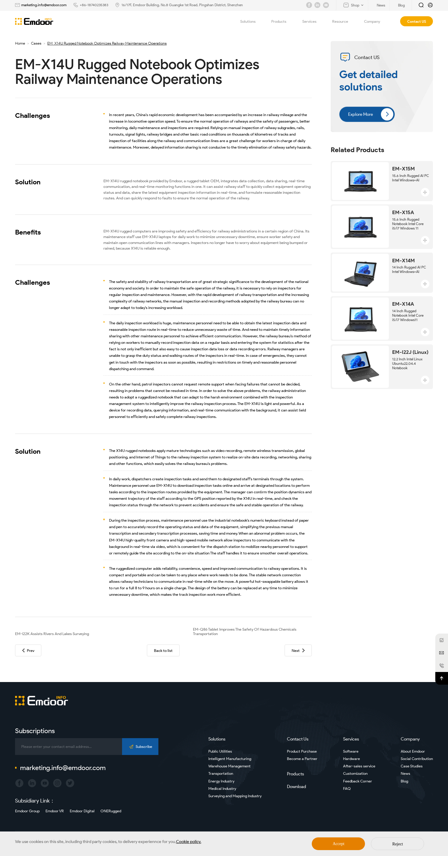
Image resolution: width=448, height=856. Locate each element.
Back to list (163, 650)
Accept (339, 844)
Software (350, 751)
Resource (343, 21)
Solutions (251, 21)
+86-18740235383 (94, 5)
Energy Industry (221, 781)
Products (282, 21)
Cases (36, 43)
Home (20, 43)
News (405, 773)
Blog (404, 781)
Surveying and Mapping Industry (235, 796)
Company (375, 21)
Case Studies (412, 766)
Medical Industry (222, 788)
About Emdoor (413, 751)
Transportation (220, 773)
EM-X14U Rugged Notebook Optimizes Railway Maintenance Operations (107, 43)
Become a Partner (302, 758)
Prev (28, 650)
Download (296, 786)
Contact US (416, 21)
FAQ (347, 788)
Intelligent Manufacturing (229, 758)
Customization (355, 773)
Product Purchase (302, 751)
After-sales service (359, 766)
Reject (397, 844)
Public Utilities (220, 751)
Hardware (351, 758)
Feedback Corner (357, 781)
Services (312, 21)
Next (298, 650)
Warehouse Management (229, 766)
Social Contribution (417, 758)
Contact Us (298, 739)
